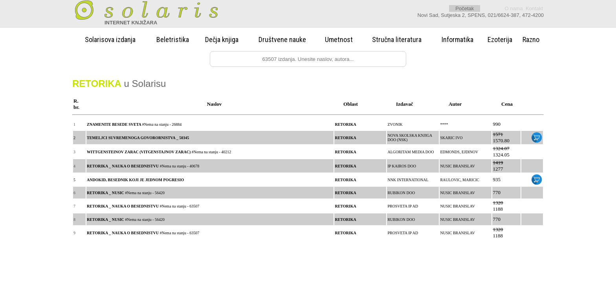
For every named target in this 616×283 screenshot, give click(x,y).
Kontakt (534, 8)
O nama (513, 8)
